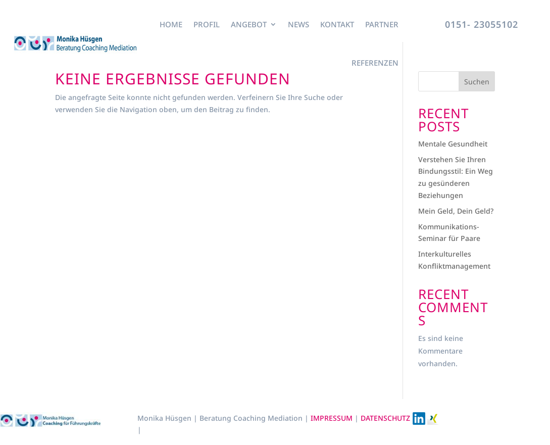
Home (171, 24)
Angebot (249, 24)
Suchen (476, 81)
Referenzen (375, 63)
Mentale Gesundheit (452, 144)
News (298, 24)
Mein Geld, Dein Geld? (455, 211)
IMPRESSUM (333, 418)
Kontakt (337, 24)
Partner (381, 24)
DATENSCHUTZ (385, 418)
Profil (206, 24)
